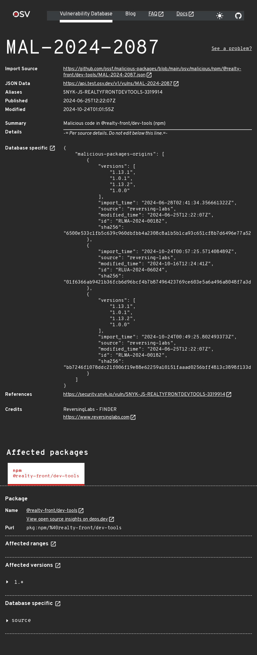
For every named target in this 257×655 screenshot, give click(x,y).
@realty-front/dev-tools (51, 511)
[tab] (46, 474)
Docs (182, 14)
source (21, 620)
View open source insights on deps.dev (67, 519)
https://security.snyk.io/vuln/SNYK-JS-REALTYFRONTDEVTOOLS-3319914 (144, 395)
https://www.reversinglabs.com (96, 417)
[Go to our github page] (238, 16)
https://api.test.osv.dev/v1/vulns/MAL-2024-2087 (118, 84)
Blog (130, 14)
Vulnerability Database (86, 14)
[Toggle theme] (219, 15)
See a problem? (231, 49)
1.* (19, 582)
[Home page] (21, 16)
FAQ (152, 14)
